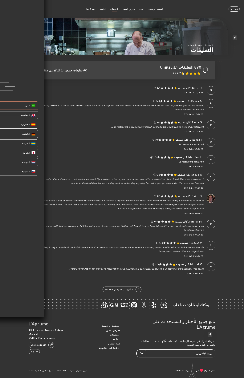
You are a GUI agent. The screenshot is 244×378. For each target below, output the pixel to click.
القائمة (103, 9)
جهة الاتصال (90, 9)
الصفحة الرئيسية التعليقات (200, 45)
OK (141, 353)
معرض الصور (129, 9)
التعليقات (114, 9)
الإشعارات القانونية (109, 348)
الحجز (141, 9)
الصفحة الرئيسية (155, 9)
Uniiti (177, 370)
